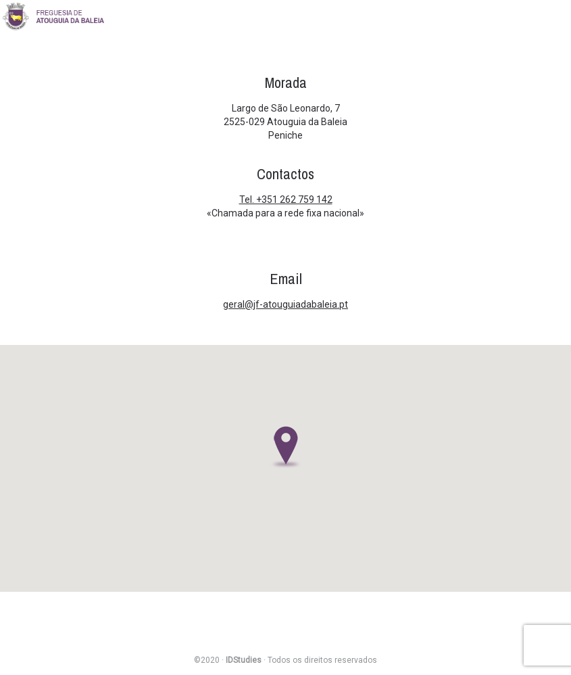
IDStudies (244, 660)
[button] (286, 447)
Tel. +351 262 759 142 (285, 199)
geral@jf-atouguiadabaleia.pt (285, 304)
